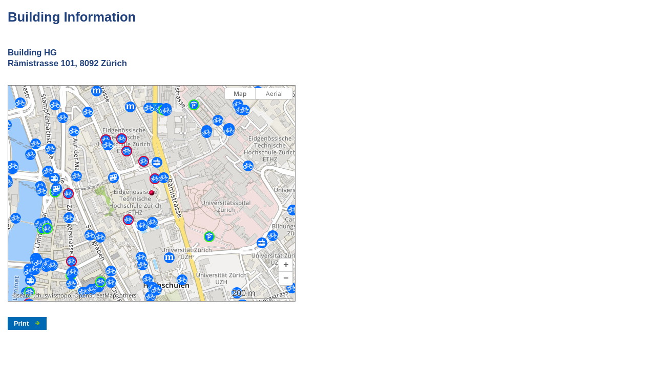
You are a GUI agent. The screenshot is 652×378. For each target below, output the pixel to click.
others (127, 295)
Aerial (274, 93)
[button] (285, 265)
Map (240, 93)
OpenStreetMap (95, 295)
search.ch (29, 295)
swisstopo (58, 295)
